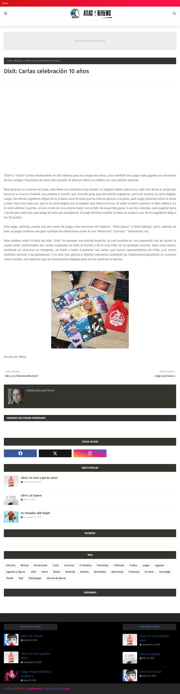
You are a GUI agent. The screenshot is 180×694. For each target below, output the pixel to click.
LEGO (33, 571)
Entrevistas (103, 565)
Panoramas (117, 571)
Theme (66, 688)
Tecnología (164, 571)
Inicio (10, 61)
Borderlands (40, 565)
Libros (44, 571)
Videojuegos (35, 578)
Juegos (146, 565)
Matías (56, 571)
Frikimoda (119, 565)
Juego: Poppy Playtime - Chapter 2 (36, 674)
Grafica (133, 565)
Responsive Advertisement (90, 40)
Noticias (19, 61)
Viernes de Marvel (56, 578)
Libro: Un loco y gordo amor (39, 478)
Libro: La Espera (31, 495)
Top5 (20, 578)
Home (5, 3)
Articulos (11, 565)
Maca (50, 390)
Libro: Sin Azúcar (32, 636)
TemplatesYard (34, 688)
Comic (56, 565)
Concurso (69, 565)
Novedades (100, 571)
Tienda (9, 578)
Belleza (25, 565)
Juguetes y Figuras (15, 571)
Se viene (149, 571)
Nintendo (70, 571)
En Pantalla (86, 565)
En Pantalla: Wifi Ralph (35, 513)
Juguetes (159, 565)
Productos (134, 571)
